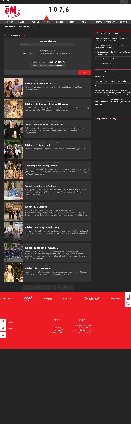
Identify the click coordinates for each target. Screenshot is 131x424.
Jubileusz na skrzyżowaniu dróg (42, 227)
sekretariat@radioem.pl (83, 330)
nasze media (7, 0)
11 (70, 287)
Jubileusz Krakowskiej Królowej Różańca (46, 104)
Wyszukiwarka (126, 2)
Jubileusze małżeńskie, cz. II (40, 83)
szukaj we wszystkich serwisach (48, 66)
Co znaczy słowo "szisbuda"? (105, 59)
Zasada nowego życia (103, 86)
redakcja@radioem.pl (83, 325)
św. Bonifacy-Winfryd (103, 63)
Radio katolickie (6, 298)
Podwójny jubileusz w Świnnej (40, 186)
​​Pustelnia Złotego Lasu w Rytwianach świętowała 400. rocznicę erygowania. (55, 149)
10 (64, 287)
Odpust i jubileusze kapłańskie (41, 165)
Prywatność (115, 298)
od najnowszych (47, 53)
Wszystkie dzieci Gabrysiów (105, 76)
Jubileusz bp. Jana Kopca (38, 268)
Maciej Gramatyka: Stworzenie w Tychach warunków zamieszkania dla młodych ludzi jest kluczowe (112, 102)
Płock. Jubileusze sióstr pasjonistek (44, 124)
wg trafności (30, 53)
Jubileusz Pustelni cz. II (37, 145)
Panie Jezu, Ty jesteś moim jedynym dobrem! (112, 81)
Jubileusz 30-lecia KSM (37, 206)
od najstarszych (65, 53)
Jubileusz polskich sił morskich (41, 247)
